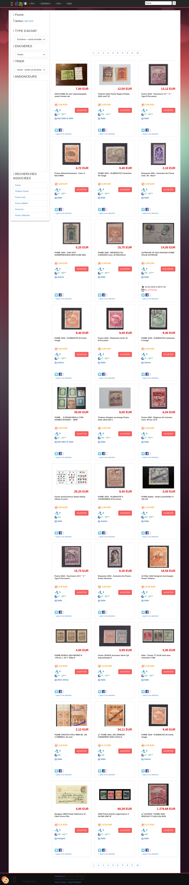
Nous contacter (61, 882)
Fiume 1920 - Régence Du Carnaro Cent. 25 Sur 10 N (156, 418)
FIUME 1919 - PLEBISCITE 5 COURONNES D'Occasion (110, 498)
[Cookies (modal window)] (5, 880)
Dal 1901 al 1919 (65, 442)
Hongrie (61, 838)
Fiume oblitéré (21, 203)
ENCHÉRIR (168, 269)
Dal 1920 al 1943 (65, 118)
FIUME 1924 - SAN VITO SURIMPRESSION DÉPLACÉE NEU (70, 253)
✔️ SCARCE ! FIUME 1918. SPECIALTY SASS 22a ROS (153, 815)
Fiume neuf (20, 197)
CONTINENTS (45, 3)
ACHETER (82, 110)
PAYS (59, 3)
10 (137, 53)
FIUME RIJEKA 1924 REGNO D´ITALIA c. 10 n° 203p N (68, 656)
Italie (103, 118)
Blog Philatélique (74, 882)
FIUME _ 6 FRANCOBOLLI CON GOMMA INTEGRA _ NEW (69, 418)
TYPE (32, 3)
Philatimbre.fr (60, 876)
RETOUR (29, 21)
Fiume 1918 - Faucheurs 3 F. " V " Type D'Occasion (156, 95)
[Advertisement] (30, 126)
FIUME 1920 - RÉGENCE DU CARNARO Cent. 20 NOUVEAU (112, 253)
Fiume (18, 185)
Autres (60, 277)
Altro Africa (63, 680)
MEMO (69, 3)
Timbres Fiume (22, 191)
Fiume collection (22, 215)
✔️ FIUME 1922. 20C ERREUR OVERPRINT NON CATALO (111, 736)
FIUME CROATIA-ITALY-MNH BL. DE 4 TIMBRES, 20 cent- (71, 736)
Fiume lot (19, 209)
